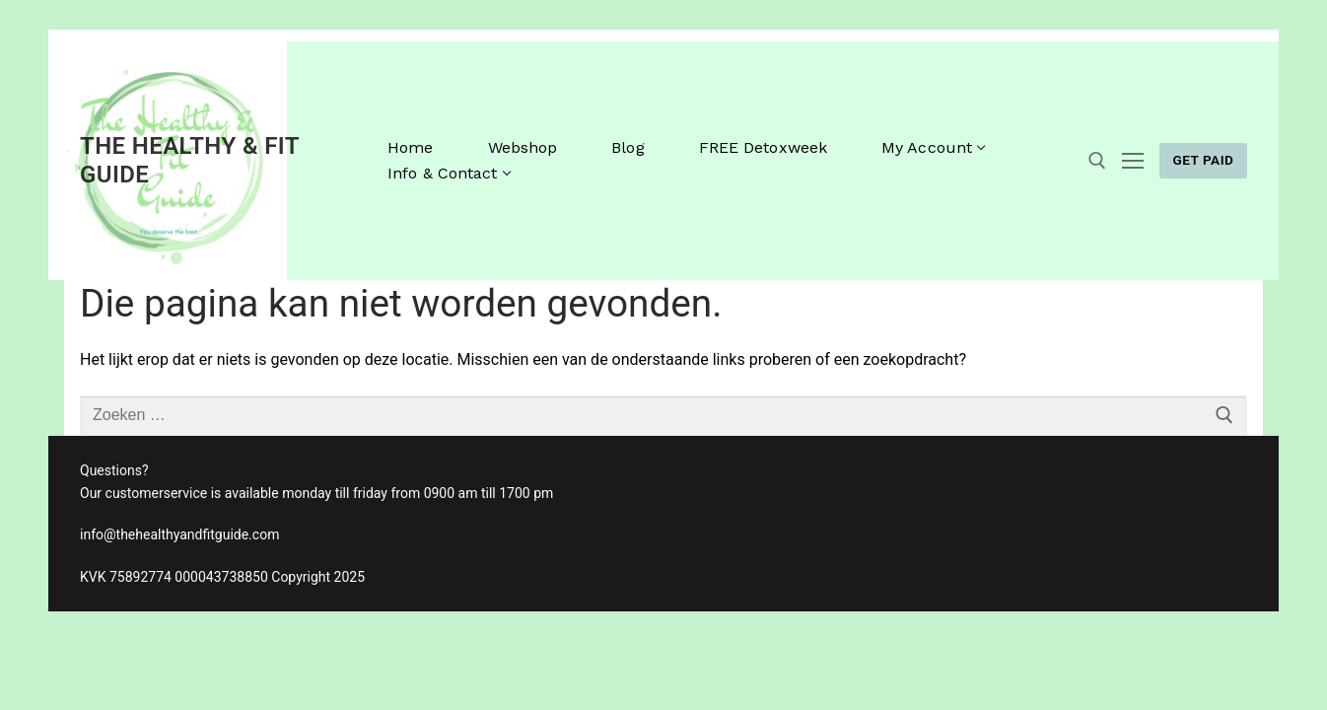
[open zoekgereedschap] (1097, 161)
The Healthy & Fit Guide (189, 160)
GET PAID (1202, 160)
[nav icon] (1133, 160)
